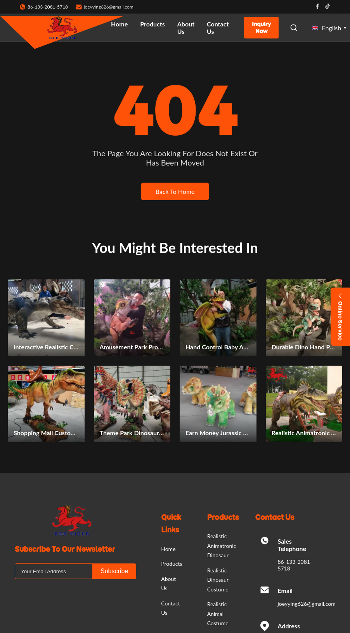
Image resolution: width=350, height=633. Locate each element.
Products (152, 24)
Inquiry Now (261, 28)
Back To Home (174, 191)
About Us (185, 27)
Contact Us (218, 27)
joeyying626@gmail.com (108, 7)
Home (119, 24)
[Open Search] (294, 27)
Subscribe (114, 571)
